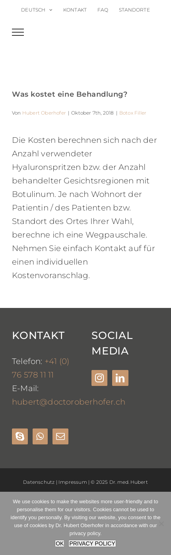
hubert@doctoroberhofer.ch (68, 402)
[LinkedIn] (120, 378)
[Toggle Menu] (18, 32)
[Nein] (161, 524)
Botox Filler (132, 113)
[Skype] (20, 436)
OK (60, 543)
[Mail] (60, 436)
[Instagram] (99, 378)
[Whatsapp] (40, 436)
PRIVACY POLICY (92, 543)
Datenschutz (38, 482)
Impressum (72, 482)
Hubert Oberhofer (44, 113)
